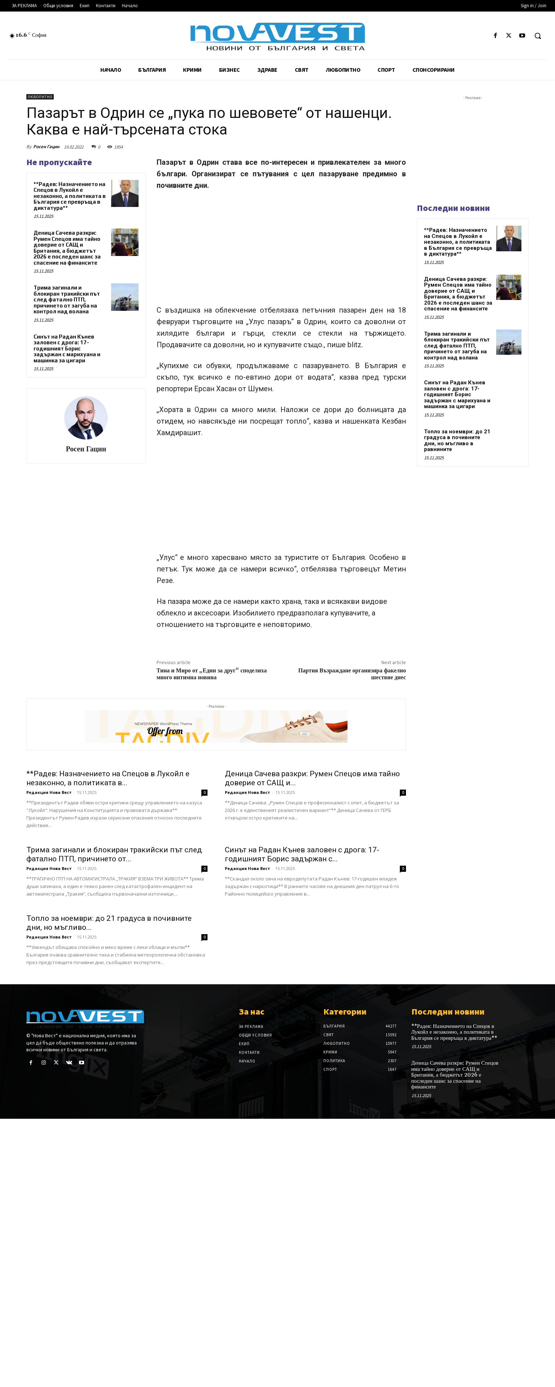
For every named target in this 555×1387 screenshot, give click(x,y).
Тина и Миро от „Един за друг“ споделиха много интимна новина (212, 674)
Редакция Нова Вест (49, 881)
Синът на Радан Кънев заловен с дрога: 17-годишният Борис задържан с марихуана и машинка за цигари (67, 348)
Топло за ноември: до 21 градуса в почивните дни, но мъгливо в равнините (457, 440)
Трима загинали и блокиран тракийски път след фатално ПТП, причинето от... (114, 1033)
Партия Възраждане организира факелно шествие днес (352, 674)
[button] (537, 35)
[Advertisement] (281, 250)
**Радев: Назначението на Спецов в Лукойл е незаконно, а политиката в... (107, 867)
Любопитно (40, 97)
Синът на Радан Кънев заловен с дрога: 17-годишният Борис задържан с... (302, 1033)
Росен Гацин (46, 146)
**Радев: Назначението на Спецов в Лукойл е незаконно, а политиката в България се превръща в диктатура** (70, 196)
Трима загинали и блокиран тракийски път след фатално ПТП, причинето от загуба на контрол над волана (67, 299)
